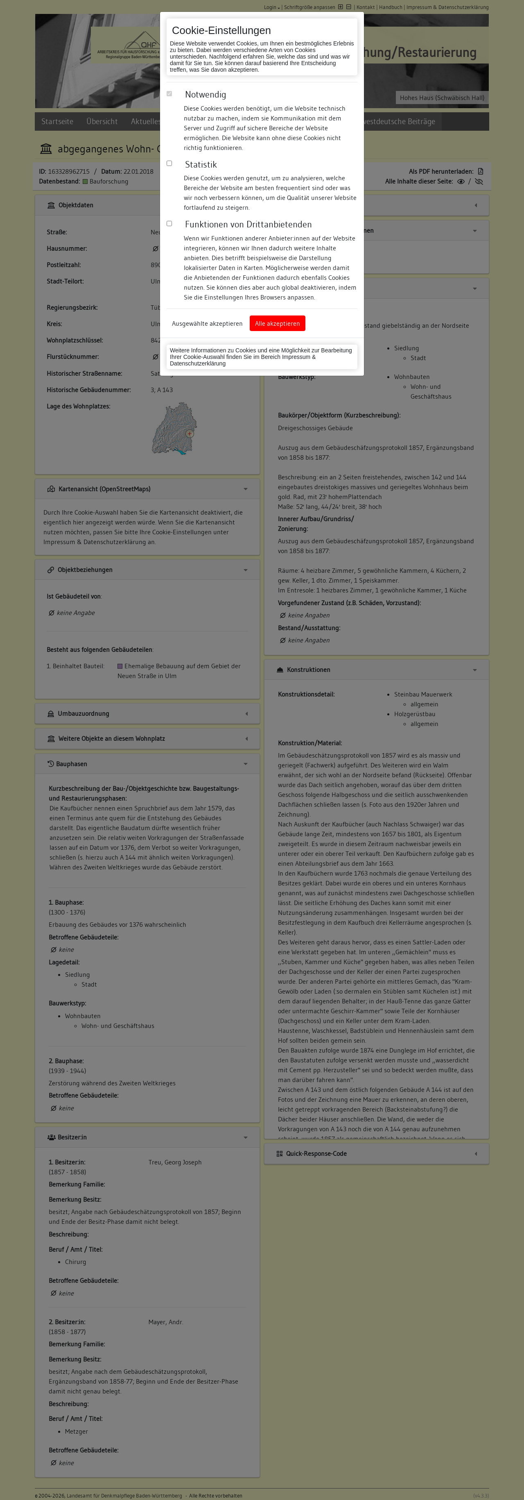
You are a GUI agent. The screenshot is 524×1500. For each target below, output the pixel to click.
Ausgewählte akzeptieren (207, 323)
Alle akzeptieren (277, 323)
